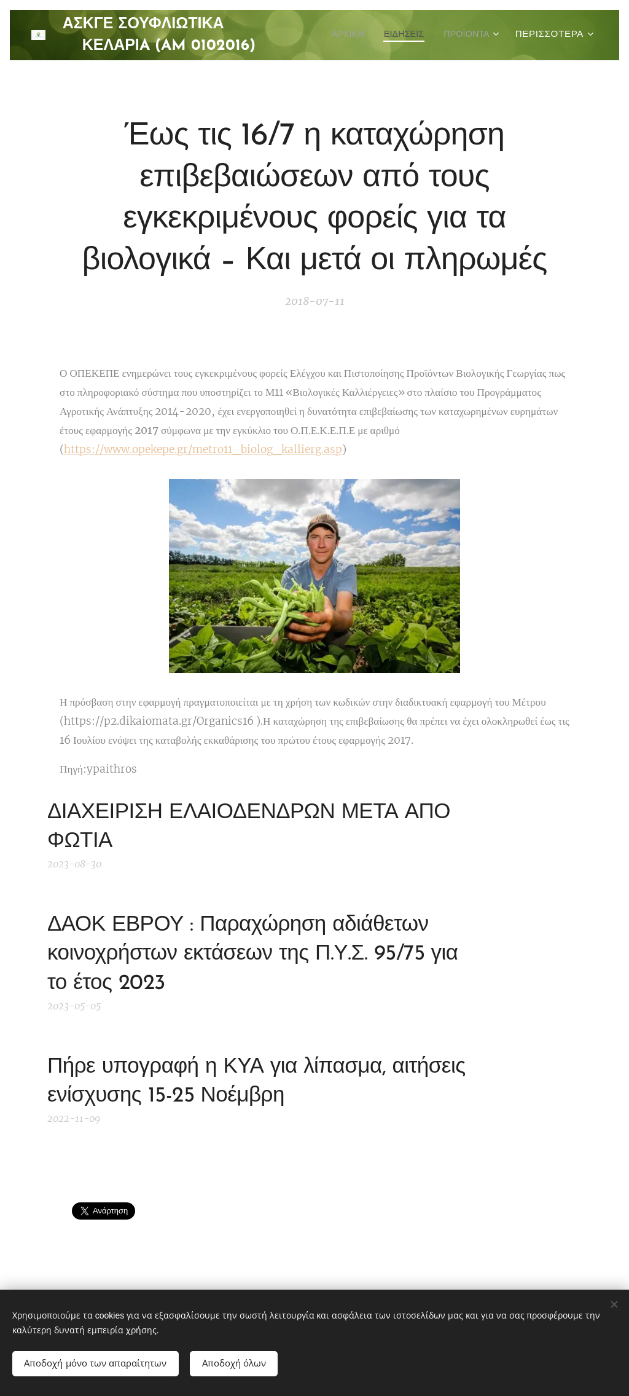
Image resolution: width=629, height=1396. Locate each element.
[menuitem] (415, 35)
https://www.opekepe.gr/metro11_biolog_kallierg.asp (203, 449)
